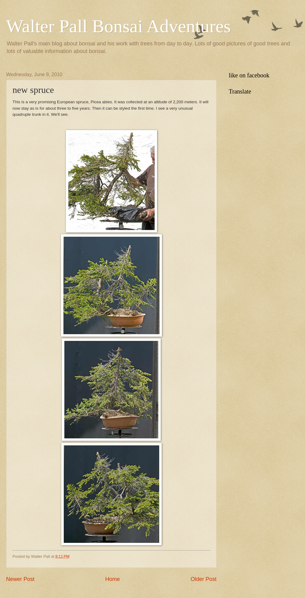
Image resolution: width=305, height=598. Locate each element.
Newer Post (20, 579)
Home (112, 579)
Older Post (204, 579)
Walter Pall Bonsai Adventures (118, 26)
